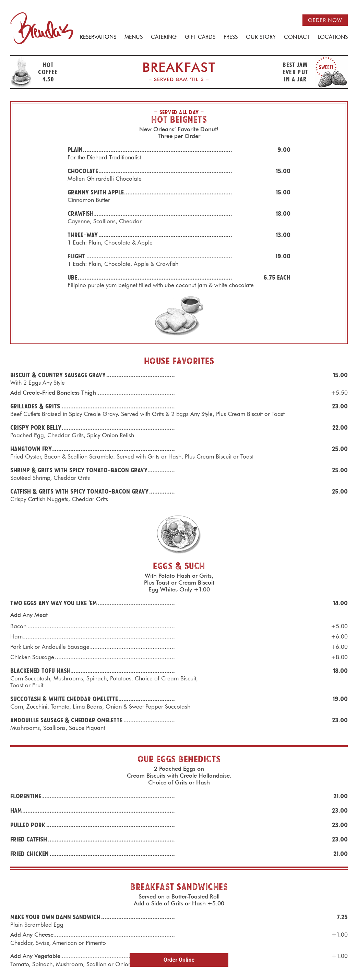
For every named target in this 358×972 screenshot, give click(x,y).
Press (231, 37)
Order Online (179, 960)
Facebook (169, 928)
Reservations (98, 37)
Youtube (203, 928)
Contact (297, 37)
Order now (325, 20)
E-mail (151, 928)
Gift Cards (200, 37)
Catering (164, 37)
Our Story (261, 37)
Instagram (186, 928)
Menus (133, 37)
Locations (333, 37)
